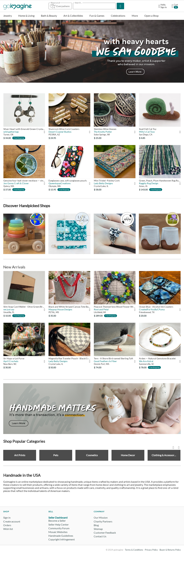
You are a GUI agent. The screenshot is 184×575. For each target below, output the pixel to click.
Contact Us (100, 536)
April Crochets (10, 361)
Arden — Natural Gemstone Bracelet (157, 358)
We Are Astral (146, 361)
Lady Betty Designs (103, 183)
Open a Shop (151, 15)
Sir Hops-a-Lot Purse (13, 358)
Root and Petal (101, 309)
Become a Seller (57, 520)
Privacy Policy (151, 549)
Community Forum (58, 528)
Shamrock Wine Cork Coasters (64, 129)
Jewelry (7, 15)
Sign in (7, 517)
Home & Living (26, 15)
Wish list (8, 528)
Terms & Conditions (134, 549)
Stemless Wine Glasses (105, 129)
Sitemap (98, 528)
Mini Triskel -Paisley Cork (107, 180)
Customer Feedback (105, 532)
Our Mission (101, 517)
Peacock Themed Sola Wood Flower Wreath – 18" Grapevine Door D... (114, 306)
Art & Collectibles (73, 15)
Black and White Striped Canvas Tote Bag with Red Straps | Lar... (69, 306)
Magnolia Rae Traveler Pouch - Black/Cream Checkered (69, 358)
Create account (11, 521)
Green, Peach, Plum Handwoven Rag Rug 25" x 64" (160, 180)
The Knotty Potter (103, 131)
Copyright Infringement (61, 539)
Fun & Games (96, 15)
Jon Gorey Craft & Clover (16, 183)
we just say (8, 309)
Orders (7, 525)
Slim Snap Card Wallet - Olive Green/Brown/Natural (24, 306)
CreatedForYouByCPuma (152, 309)
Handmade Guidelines (60, 535)
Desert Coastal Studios (60, 131)
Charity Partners (103, 521)
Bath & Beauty (49, 15)
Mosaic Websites (57, 531)
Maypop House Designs (60, 309)
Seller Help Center (58, 524)
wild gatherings (11, 131)
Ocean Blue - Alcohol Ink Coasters (156, 306)
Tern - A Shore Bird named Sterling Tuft (113, 358)
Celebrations (118, 15)
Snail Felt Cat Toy (147, 129)
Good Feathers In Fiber (105, 361)
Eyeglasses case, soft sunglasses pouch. (68, 180)
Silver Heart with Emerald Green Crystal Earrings (24, 129)
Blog (96, 525)
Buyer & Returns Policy (170, 549)
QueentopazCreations (60, 183)
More (135, 15)
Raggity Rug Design (148, 183)
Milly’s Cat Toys (147, 131)
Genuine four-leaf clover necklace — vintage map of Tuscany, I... (24, 180)
